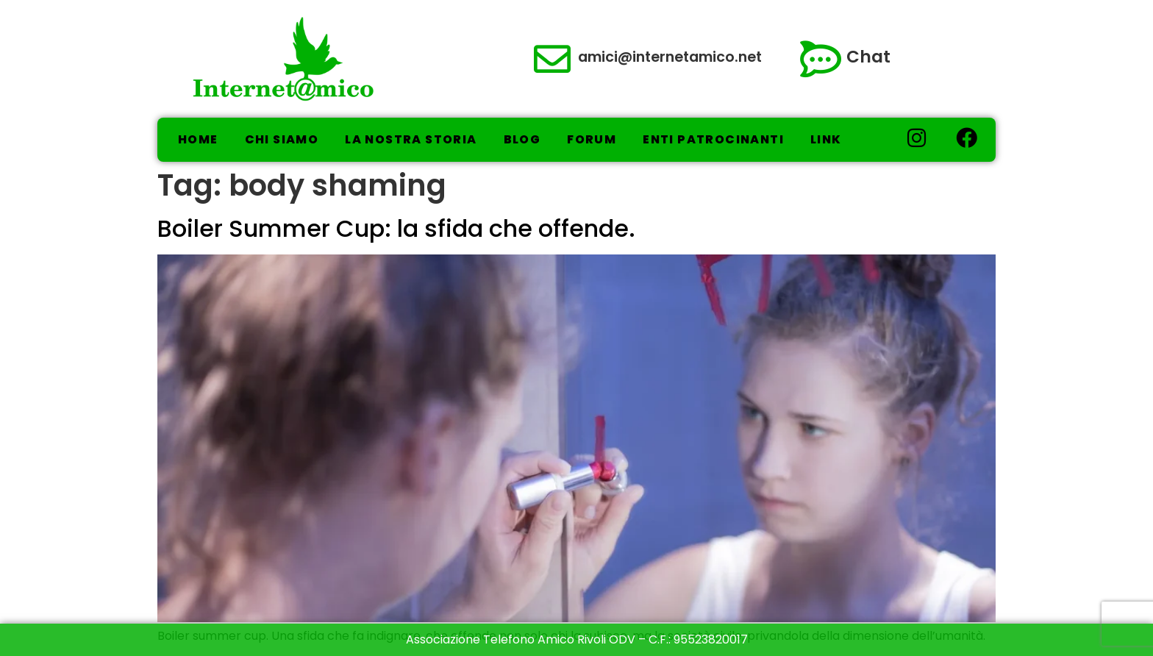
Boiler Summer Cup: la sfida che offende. (396, 228)
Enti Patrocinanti (713, 139)
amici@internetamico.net (670, 57)
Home (198, 139)
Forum (591, 139)
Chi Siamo (282, 139)
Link (826, 139)
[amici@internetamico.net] (552, 58)
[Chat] (820, 58)
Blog (522, 139)
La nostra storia (410, 139)
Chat (868, 56)
